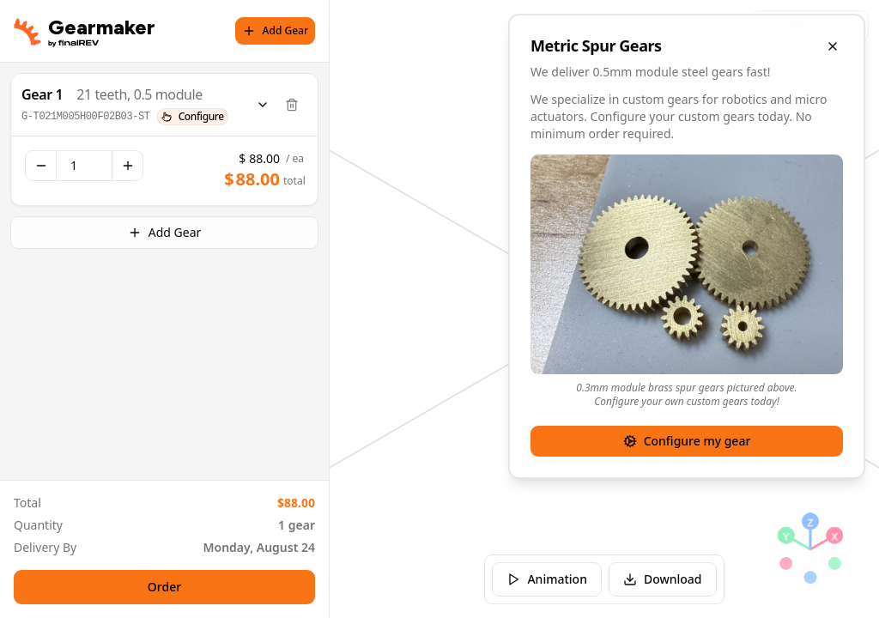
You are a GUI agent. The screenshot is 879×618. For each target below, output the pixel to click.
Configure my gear (687, 441)
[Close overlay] (832, 46)
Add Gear (275, 30)
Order (164, 587)
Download (662, 579)
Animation (546, 579)
